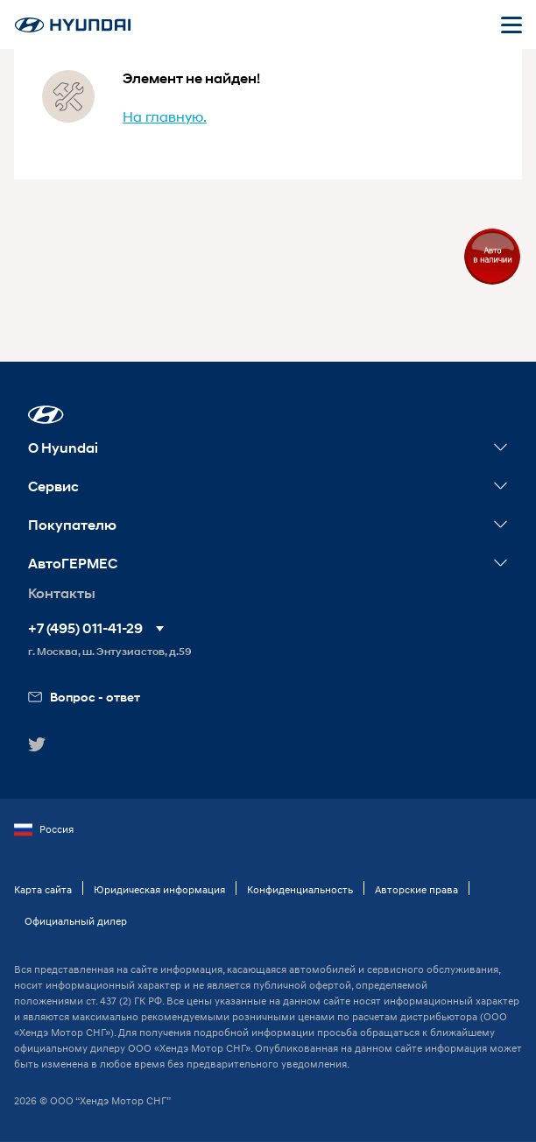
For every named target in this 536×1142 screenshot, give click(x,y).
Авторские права (416, 889)
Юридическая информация (159, 889)
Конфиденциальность (300, 889)
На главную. (165, 116)
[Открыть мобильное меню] (511, 24)
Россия (44, 829)
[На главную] (72, 25)
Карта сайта (43, 889)
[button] (46, 414)
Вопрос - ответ (84, 696)
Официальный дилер (76, 920)
